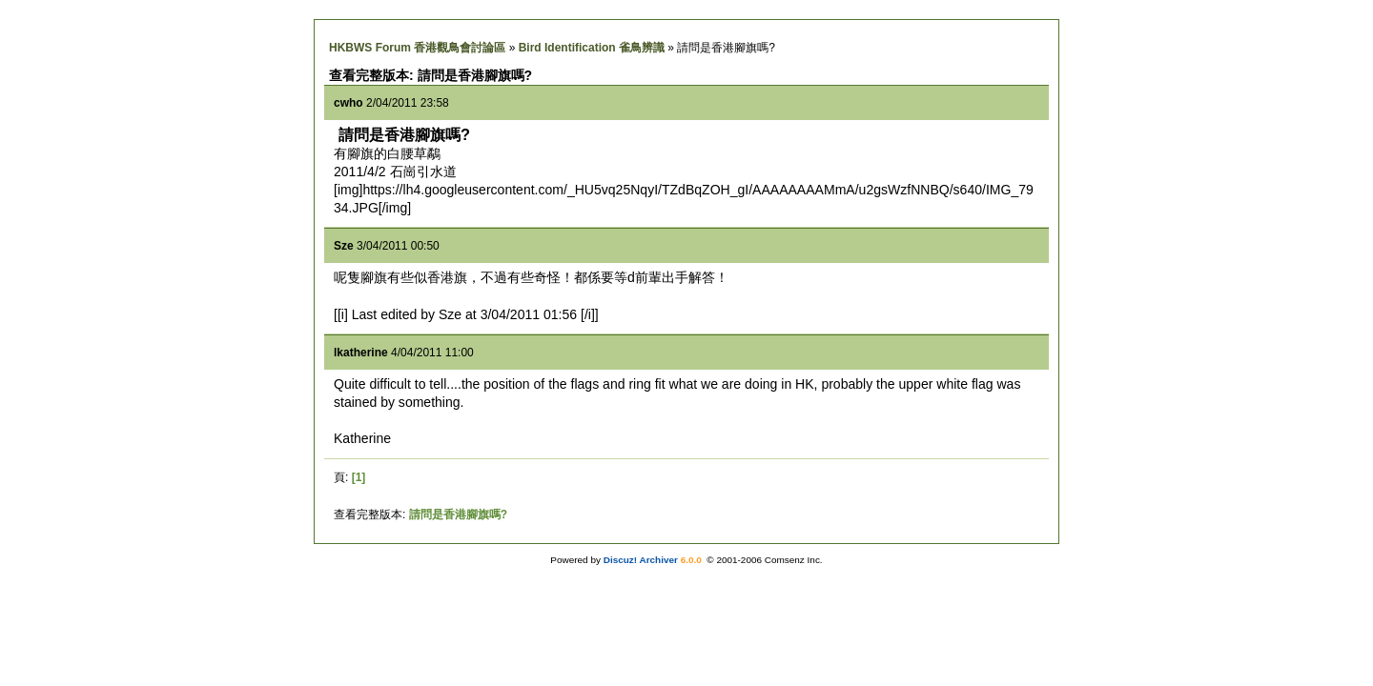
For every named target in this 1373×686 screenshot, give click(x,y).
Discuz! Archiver (641, 560)
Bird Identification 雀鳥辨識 (592, 47)
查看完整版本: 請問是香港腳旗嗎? (430, 75)
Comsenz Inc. (794, 560)
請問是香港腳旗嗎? (458, 514)
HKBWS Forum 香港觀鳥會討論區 (417, 47)
